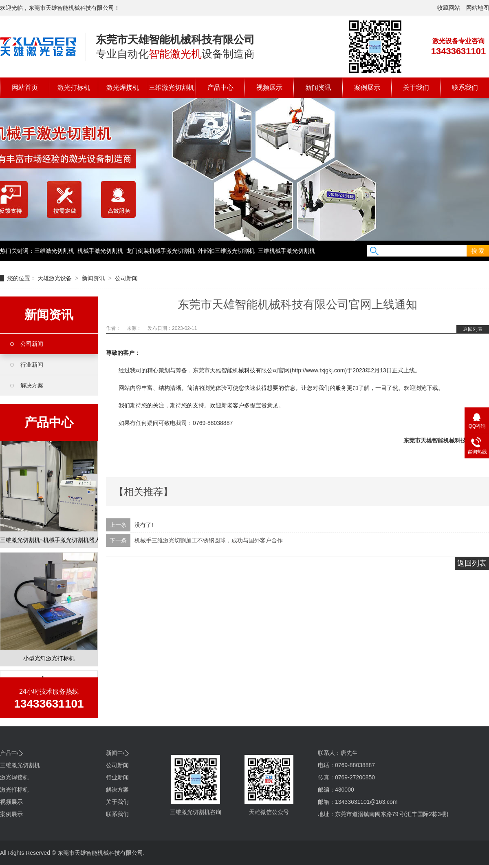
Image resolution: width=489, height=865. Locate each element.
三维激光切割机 (171, 87)
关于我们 (416, 87)
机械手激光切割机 (100, 251)
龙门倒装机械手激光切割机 (160, 251)
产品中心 (220, 87)
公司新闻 (126, 278)
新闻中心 (117, 753)
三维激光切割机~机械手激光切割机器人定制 (49, 541)
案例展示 (367, 87)
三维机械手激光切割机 (286, 251)
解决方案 (31, 385)
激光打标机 (73, 87)
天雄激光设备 (54, 278)
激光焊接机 (122, 87)
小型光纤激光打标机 (49, 659)
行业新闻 (31, 364)
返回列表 (472, 329)
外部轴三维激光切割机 (226, 251)
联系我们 (465, 87)
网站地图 (477, 7)
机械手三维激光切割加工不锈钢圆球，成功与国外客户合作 (208, 540)
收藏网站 (448, 7)
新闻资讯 (318, 87)
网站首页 (25, 87)
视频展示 (269, 87)
